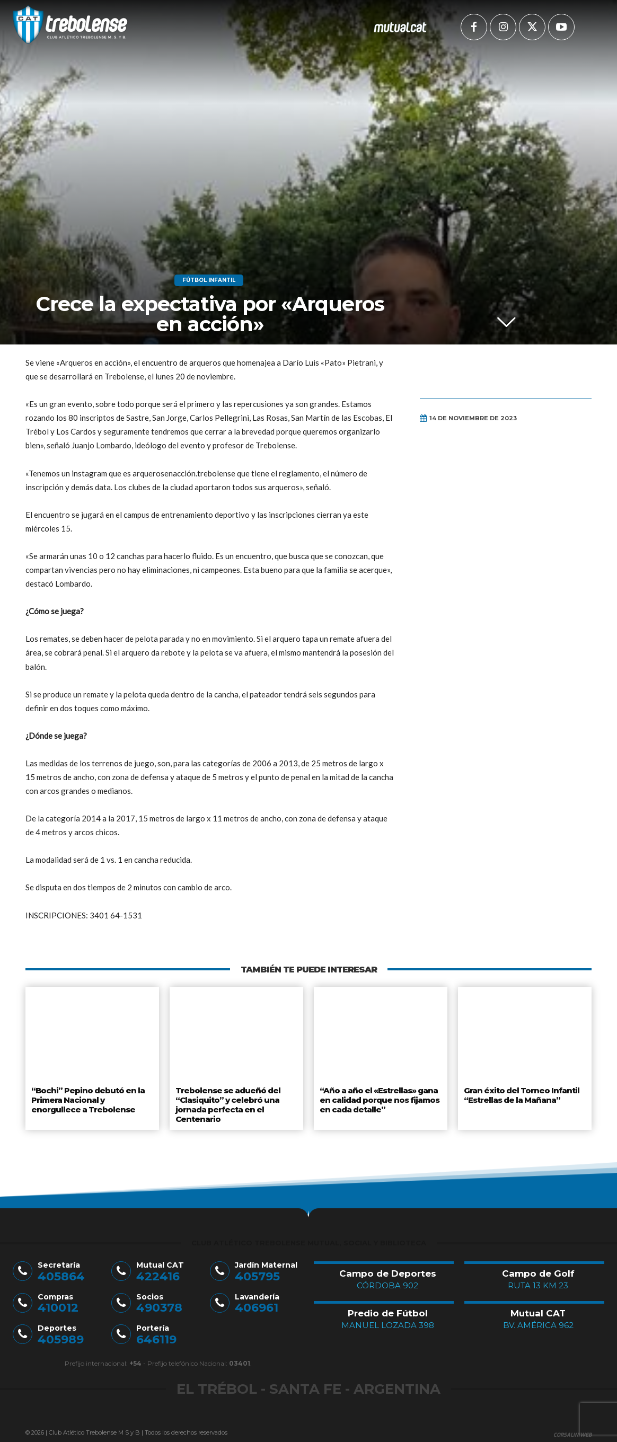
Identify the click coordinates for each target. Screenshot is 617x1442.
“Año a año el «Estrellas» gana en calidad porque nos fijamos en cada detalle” (379, 1097)
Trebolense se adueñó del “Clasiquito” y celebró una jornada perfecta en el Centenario (226, 1102)
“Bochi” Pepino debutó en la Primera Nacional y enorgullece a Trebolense (91, 1097)
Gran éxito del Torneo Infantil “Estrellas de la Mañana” (521, 1093)
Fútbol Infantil (208, 280)
